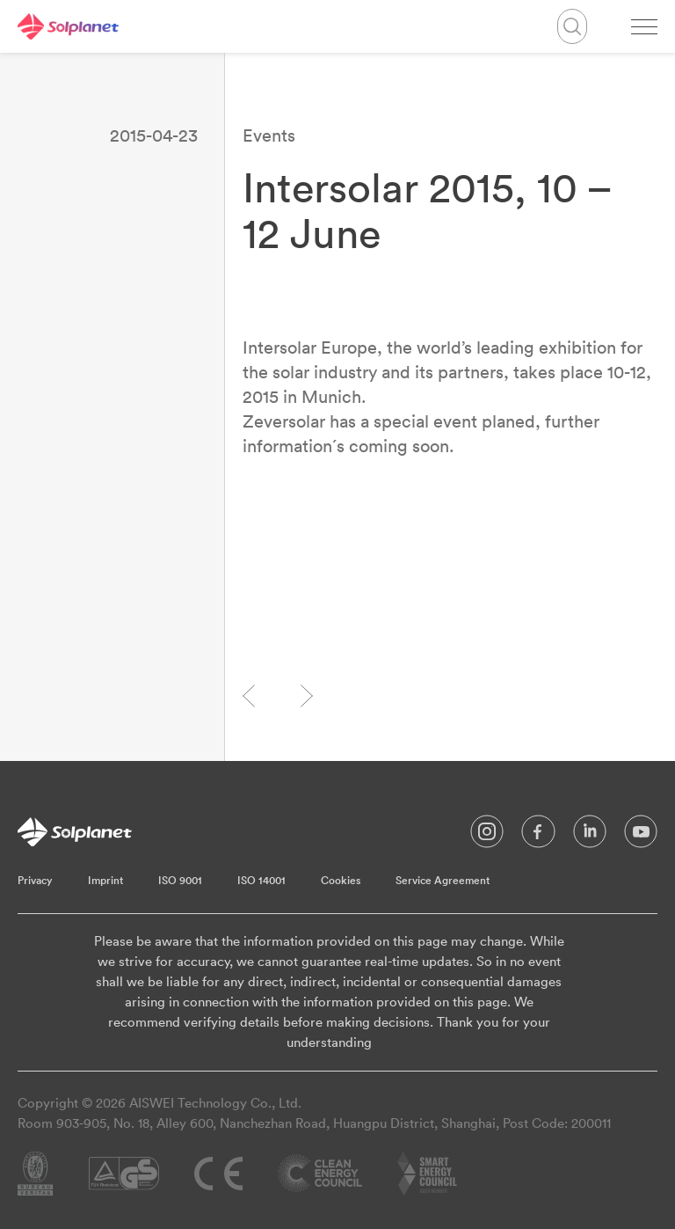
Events (269, 135)
